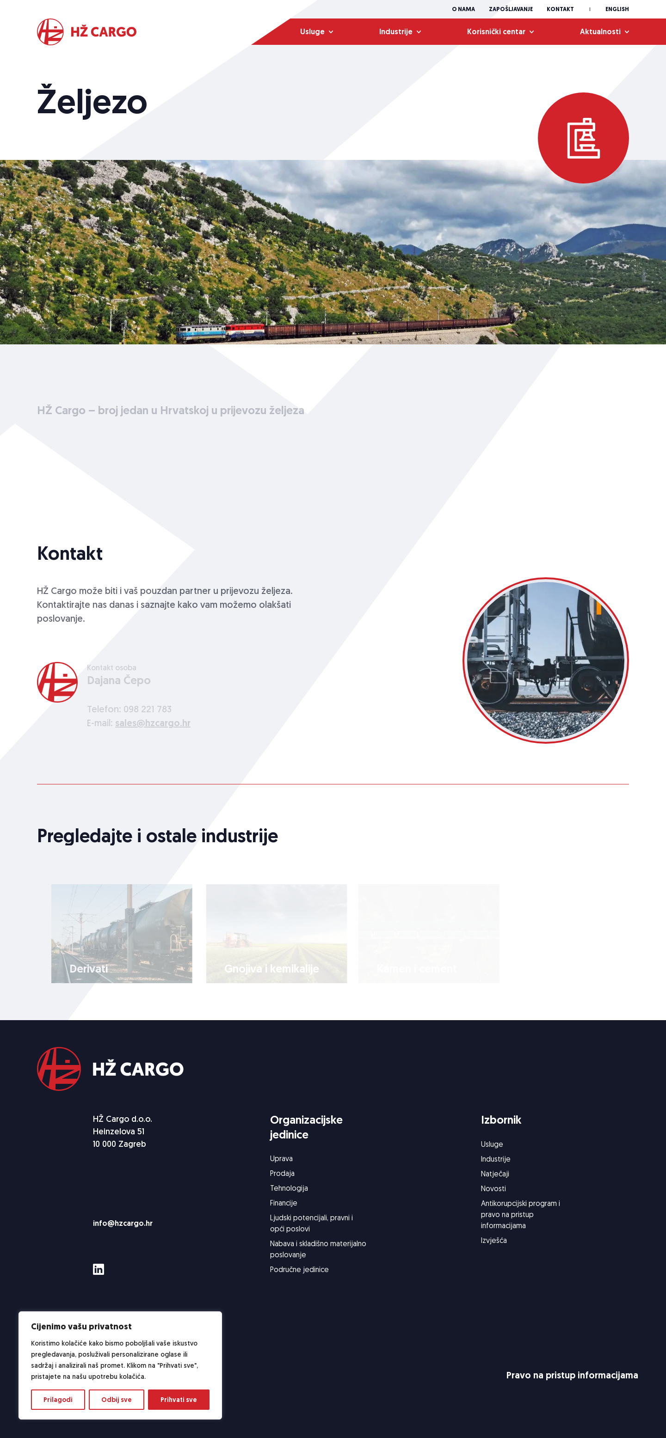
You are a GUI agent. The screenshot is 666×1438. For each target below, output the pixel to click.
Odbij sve (116, 1399)
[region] (120, 1365)
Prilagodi (58, 1399)
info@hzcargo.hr (123, 1223)
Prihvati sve (178, 1399)
